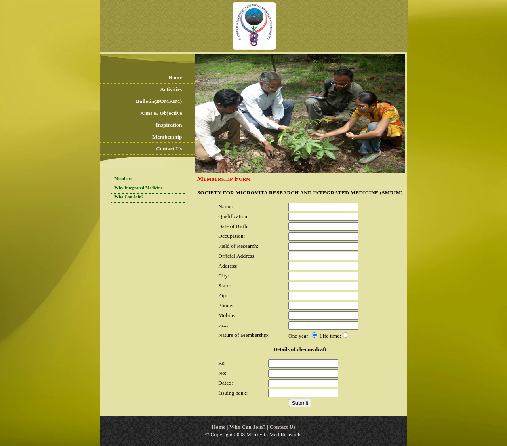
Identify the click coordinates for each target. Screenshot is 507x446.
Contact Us (169, 149)
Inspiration (169, 125)
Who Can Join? (129, 197)
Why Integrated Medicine (138, 188)
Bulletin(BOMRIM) (159, 101)
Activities (171, 89)
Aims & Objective (161, 113)
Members (123, 179)
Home (175, 77)
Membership (167, 137)
